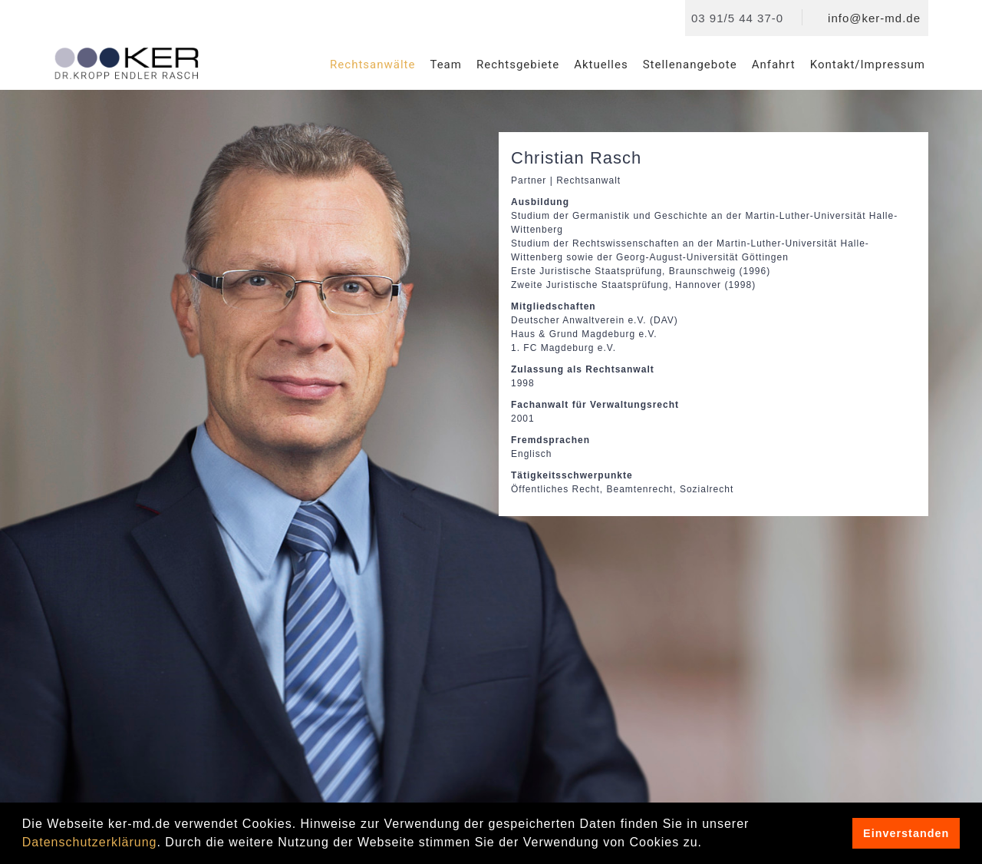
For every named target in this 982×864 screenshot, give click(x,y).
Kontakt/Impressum (867, 64)
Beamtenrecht (640, 489)
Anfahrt (774, 64)
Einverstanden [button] (906, 833)
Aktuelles (601, 64)
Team (446, 64)
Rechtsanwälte (372, 64)
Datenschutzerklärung (89, 842)
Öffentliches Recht (555, 489)
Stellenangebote (690, 64)
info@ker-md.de (874, 18)
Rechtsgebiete (517, 64)
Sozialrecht (706, 489)
